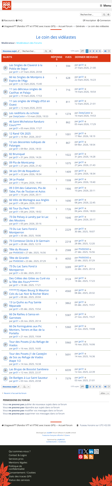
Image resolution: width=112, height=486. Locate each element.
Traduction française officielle (52, 435)
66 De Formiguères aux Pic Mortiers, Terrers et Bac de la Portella (26, 329)
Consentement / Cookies (22, 472)
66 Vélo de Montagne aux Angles (29, 200)
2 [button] (90, 51)
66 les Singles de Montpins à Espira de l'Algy (26, 78)
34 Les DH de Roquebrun (24, 171)
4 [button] (96, 51)
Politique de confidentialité (16, 467)
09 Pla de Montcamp (21, 162)
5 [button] (99, 51)
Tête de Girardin (19, 258)
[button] (82, 51)
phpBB (49, 433)
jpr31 (16, 71)
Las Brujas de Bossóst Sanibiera (28, 369)
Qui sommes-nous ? (19, 451)
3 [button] (93, 51)
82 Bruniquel (17, 154)
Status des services (19, 480)
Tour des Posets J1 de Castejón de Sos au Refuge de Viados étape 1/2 (28, 357)
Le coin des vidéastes (56, 37)
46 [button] (105, 51)
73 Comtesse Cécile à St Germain (29, 241)
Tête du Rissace (18, 249)
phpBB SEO (61, 440)
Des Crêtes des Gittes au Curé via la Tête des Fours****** (29, 280)
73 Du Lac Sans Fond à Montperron (23, 230)
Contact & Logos (18, 455)
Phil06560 (18, 252)
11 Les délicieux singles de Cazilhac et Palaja (25, 90)
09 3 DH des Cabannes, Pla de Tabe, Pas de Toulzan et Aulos (27, 189)
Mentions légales (18, 462)
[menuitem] (18, 20)
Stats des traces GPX (20, 476)
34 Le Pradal (16, 179)
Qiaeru (67, 435)
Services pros (16, 458)
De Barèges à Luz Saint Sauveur (28, 377)
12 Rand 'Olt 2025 (20, 133)
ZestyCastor (19, 116)
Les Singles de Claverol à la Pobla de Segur (25, 66)
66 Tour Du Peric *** (22, 208)
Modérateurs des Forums (29, 42)
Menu (107, 5)
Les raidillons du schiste (24, 113)
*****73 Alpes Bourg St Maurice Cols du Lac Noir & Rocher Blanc (29, 291)
